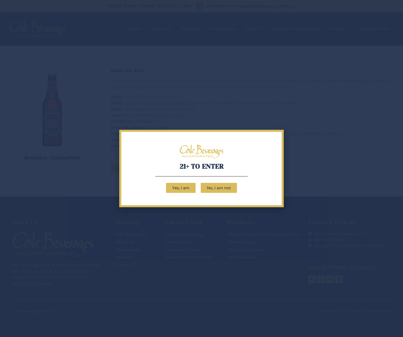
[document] (201, 168)
